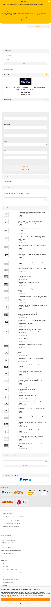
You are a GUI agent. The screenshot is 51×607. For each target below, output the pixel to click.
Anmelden (25, 63)
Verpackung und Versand (8, 582)
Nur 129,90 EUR (25, 92)
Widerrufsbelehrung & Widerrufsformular (12, 572)
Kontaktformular (8, 553)
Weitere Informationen (25, 603)
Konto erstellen (7, 67)
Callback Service (7, 576)
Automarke (7, 124)
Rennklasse (7, 116)
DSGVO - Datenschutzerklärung (10, 569)
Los (45, 200)
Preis (5, 150)
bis (4, 155)
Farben (5, 141)
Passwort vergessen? (8, 69)
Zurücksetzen (25, 169)
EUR (4, 160)
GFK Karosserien (8, 133)
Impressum (5, 566)
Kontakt (5, 585)
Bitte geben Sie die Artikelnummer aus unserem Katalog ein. (17, 193)
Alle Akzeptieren (25, 599)
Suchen (37, 26)
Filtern (25, 166)
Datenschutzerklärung (6, 596)
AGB (4, 563)
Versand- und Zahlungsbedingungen (11, 579)
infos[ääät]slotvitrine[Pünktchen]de (13, 550)
